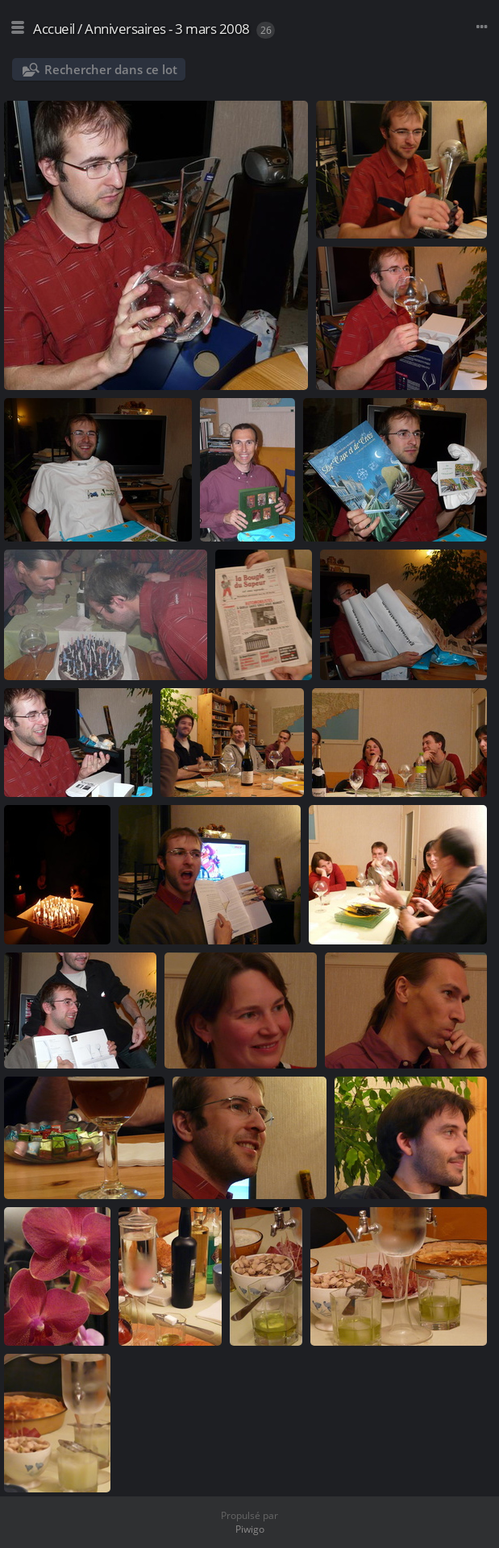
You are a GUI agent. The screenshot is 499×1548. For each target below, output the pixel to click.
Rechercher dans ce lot (110, 69)
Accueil (54, 28)
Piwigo (249, 1529)
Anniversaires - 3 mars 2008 (167, 28)
